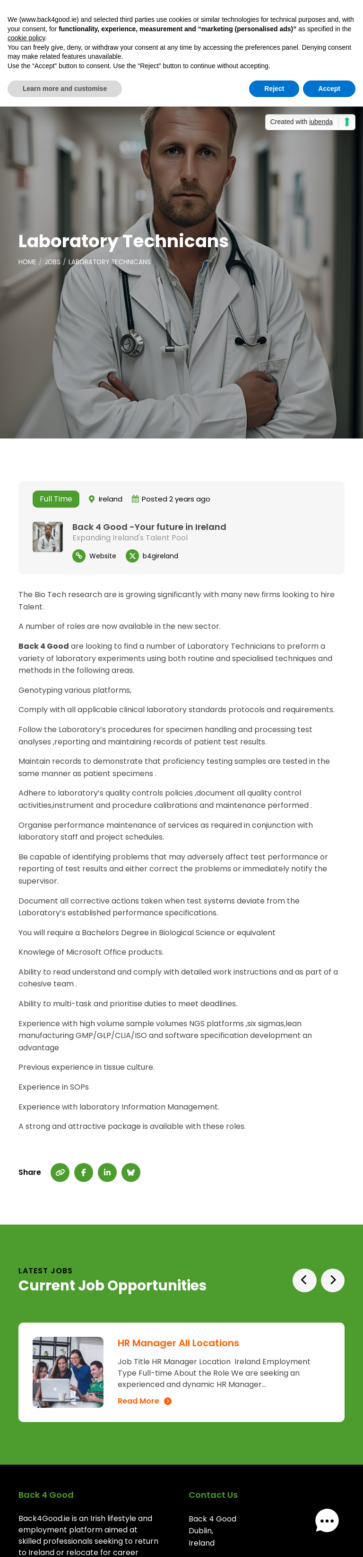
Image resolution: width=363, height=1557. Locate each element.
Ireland (110, 499)
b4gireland (160, 556)
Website (102, 556)
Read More (138, 1401)
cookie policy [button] (26, 38)
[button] (334, 1527)
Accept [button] (329, 88)
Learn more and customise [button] (65, 88)
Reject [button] (274, 88)
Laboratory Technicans (112, 262)
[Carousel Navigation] (316, 1281)
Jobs (53, 262)
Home (27, 262)
